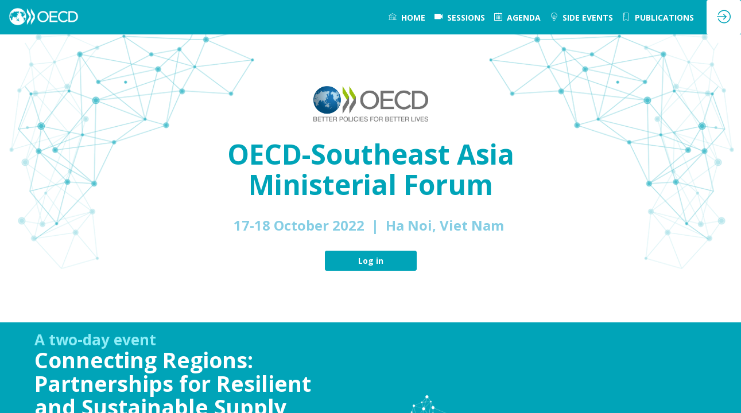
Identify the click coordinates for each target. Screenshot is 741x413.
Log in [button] (370, 260)
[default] (459, 17)
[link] (407, 17)
